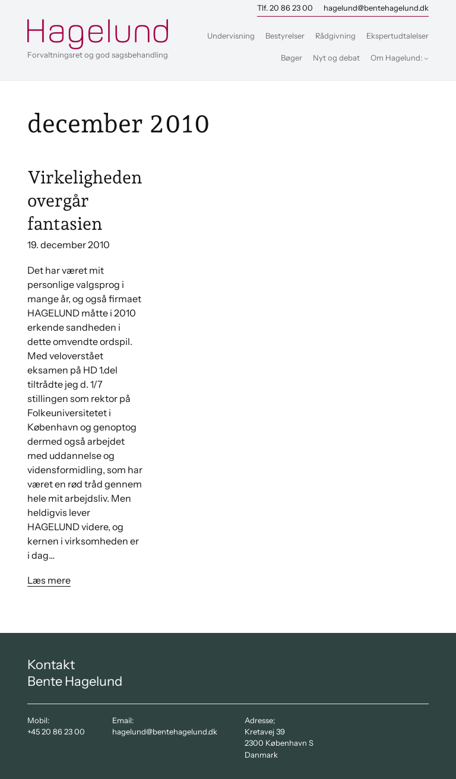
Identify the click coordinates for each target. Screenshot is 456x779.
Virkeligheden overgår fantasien (84, 200)
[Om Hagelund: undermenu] (426, 58)
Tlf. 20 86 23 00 (285, 7)
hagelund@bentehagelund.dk (376, 7)
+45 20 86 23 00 (56, 731)
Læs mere (49, 580)
